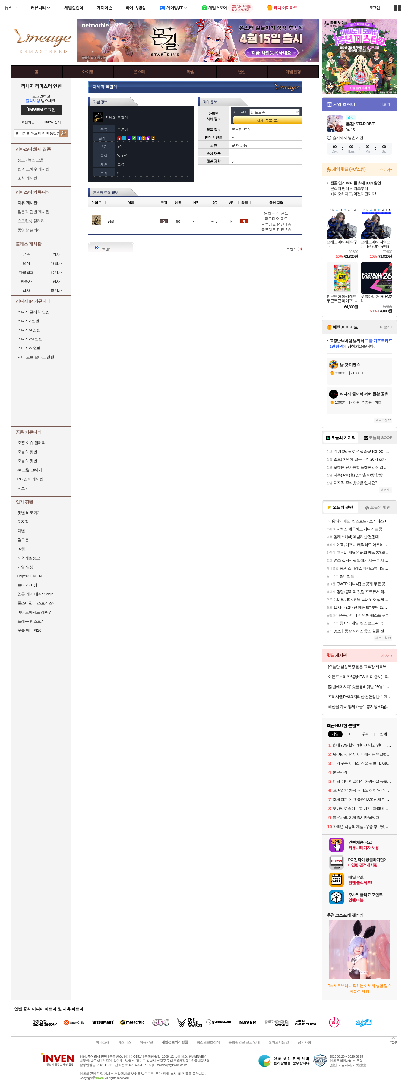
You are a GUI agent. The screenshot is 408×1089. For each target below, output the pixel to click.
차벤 (21, 531)
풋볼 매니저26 (29, 630)
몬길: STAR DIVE (360, 124)
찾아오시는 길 (278, 1042)
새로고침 (381, 420)
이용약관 (146, 1042)
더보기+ (385, 104)
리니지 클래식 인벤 (33, 312)
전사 (56, 281)
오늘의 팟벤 (27, 461)
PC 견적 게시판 (30, 479)
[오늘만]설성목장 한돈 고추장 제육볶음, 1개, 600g (360, 666)
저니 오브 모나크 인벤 (35, 357)
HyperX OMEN (29, 576)
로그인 (374, 7)
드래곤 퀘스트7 (30, 621)
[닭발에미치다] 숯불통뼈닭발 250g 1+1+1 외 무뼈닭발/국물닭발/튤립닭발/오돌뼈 (360, 686)
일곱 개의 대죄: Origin (35, 594)
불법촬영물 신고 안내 (244, 1042)
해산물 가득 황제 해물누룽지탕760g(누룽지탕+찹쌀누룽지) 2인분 (360, 706)
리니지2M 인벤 (30, 339)
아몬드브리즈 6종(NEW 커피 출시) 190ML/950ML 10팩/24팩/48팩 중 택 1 (360, 676)
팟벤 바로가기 (29, 513)
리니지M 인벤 (28, 330)
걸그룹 (23, 540)
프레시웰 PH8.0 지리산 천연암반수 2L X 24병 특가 (360, 696)
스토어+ (386, 170)
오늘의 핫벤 (27, 452)
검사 (26, 290)
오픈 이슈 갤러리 (31, 443)
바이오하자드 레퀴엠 (34, 612)
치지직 (23, 522)
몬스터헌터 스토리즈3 (35, 603)
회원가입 (28, 122)
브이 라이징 (27, 585)
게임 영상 (25, 567)
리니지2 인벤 (28, 321)
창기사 (56, 290)
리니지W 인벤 (29, 348)
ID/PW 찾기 (52, 122)
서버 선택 (240, 112)
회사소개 (102, 1042)
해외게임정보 (28, 558)
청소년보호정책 (208, 1042)
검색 (63, 133)
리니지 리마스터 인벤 (41, 86)
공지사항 (304, 1042)
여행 (21, 549)
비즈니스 (124, 1042)
